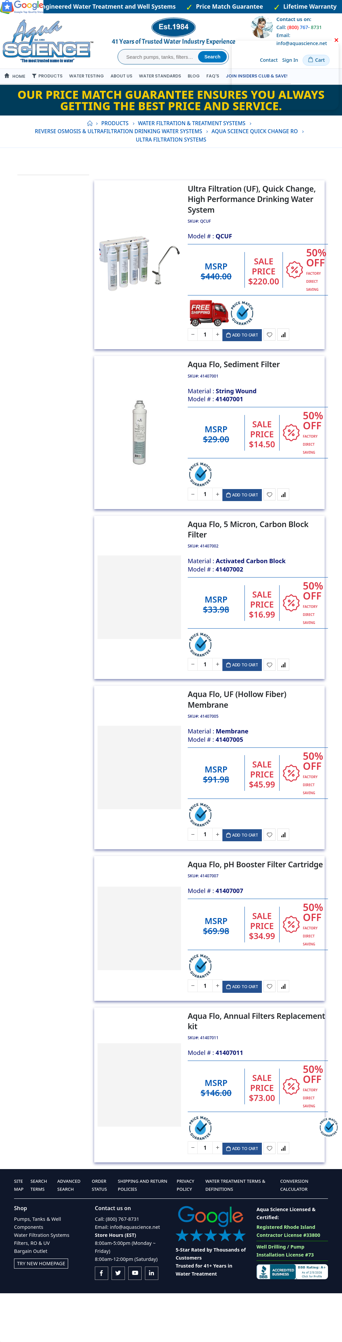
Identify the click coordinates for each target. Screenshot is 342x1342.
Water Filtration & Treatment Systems (191, 139)
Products (115, 139)
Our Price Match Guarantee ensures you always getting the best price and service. (171, 115)
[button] (272, 356)
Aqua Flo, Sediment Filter (235, 388)
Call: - (299, 27)
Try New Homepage (41, 1312)
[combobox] (159, 57)
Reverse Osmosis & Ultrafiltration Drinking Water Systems (118, 147)
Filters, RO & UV (32, 1292)
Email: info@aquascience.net (127, 1276)
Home (89, 139)
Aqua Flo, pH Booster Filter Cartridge (257, 903)
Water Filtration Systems (41, 1284)
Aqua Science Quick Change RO (254, 147)
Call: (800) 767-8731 (117, 1268)
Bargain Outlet (30, 1300)
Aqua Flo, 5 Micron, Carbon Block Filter (249, 558)
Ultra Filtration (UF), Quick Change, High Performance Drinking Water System (253, 218)
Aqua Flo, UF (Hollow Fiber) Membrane (238, 733)
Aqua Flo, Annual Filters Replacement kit (258, 1065)
